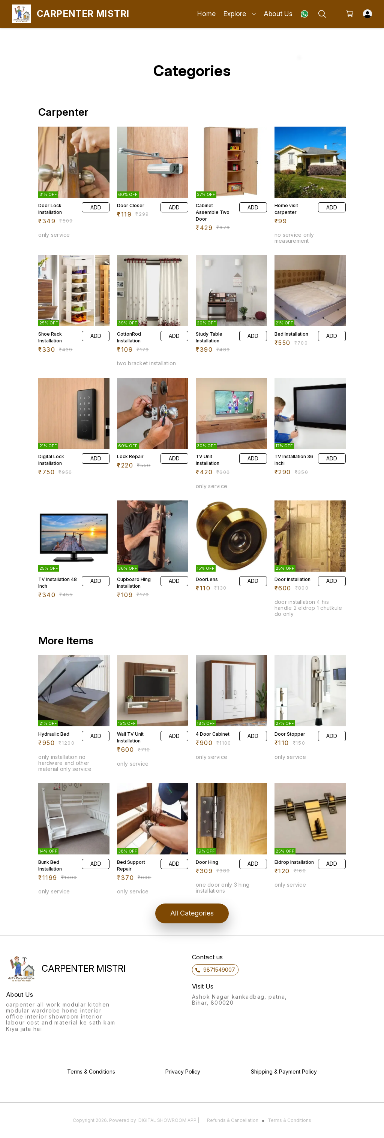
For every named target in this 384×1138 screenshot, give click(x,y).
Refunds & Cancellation (232, 1120)
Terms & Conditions (289, 1120)
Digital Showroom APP (167, 1120)
